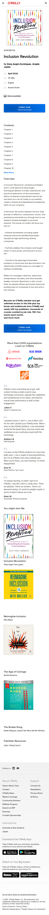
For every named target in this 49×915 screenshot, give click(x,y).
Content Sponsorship (11, 815)
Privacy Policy (36, 793)
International (9, 823)
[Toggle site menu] (3, 3)
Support (34, 780)
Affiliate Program (9, 804)
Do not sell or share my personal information (19, 895)
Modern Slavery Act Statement (33, 909)
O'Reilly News (8, 793)
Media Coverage (9, 797)
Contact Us (35, 785)
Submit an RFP (8, 808)
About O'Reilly (9, 780)
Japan (5, 831)
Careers (5, 789)
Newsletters (35, 789)
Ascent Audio (14, 87)
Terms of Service (8, 906)
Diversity (6, 811)
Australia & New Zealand (13, 828)
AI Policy (34, 797)
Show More (9, 173)
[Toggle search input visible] (46, 3)
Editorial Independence (11, 909)
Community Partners (11, 800)
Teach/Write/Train (10, 785)
